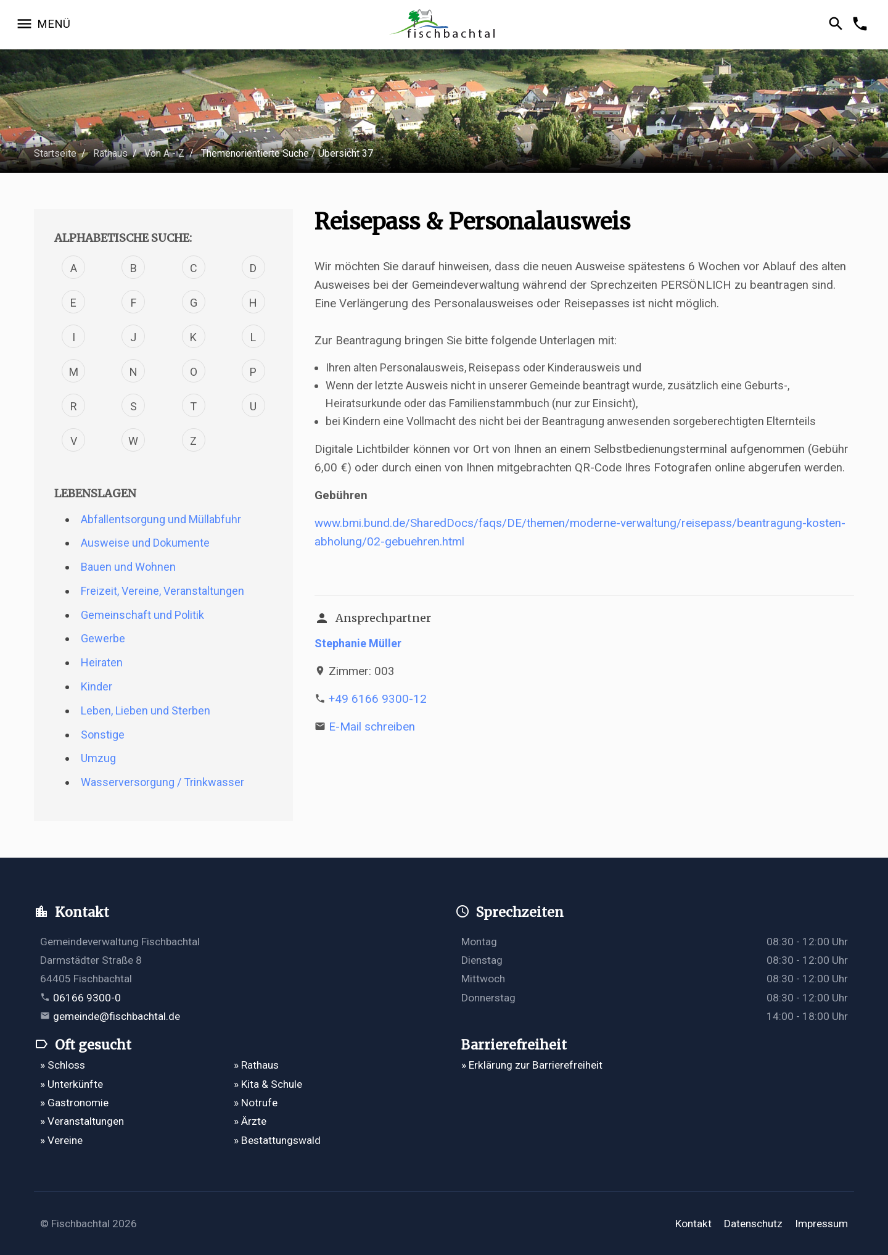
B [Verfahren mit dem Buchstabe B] (133, 268)
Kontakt (693, 1223)
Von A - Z (164, 153)
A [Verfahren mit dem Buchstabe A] (73, 268)
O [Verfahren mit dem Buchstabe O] (193, 371)
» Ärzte (250, 1121)
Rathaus (110, 153)
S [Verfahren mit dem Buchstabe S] (133, 406)
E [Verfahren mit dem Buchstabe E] (73, 302)
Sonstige (103, 734)
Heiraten (102, 662)
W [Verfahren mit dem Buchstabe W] (133, 440)
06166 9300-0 (87, 998)
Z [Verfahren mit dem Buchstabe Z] (193, 440)
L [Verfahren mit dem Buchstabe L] (253, 337)
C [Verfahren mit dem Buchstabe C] (193, 268)
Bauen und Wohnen (128, 566)
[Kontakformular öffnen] (862, 24)
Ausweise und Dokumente (145, 542)
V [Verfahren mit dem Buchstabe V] (73, 440)
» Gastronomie (74, 1102)
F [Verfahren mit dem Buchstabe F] (133, 302)
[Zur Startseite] (444, 25)
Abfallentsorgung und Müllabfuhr (161, 519)
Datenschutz (753, 1223)
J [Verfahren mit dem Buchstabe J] (133, 337)
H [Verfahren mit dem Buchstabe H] (253, 302)
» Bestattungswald (277, 1140)
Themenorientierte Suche (255, 153)
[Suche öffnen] (838, 24)
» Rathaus (256, 1065)
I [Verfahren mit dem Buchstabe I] (73, 337)
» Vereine (61, 1140)
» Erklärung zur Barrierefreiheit (531, 1065)
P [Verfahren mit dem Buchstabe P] (253, 371)
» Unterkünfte (71, 1084)
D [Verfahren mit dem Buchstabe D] (253, 268)
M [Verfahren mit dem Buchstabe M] (73, 371)
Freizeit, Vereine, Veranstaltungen (162, 590)
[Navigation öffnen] (42, 24)
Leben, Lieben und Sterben (145, 710)
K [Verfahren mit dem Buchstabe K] (193, 337)
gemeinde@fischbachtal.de (116, 1016)
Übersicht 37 (345, 153)
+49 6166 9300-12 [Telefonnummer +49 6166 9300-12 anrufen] (378, 699)
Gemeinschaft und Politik (142, 614)
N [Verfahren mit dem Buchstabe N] (134, 371)
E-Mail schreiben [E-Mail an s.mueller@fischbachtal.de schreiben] (372, 726)
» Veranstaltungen (82, 1121)
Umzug (98, 758)
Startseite (55, 153)
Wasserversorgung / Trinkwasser (162, 782)
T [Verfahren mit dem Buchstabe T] (193, 406)
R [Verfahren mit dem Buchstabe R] (73, 406)
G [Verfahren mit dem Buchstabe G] (193, 302)
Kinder (96, 686)
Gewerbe (103, 638)
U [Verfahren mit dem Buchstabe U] (253, 406)
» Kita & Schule (268, 1084)
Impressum (821, 1223)
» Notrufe (256, 1102)
